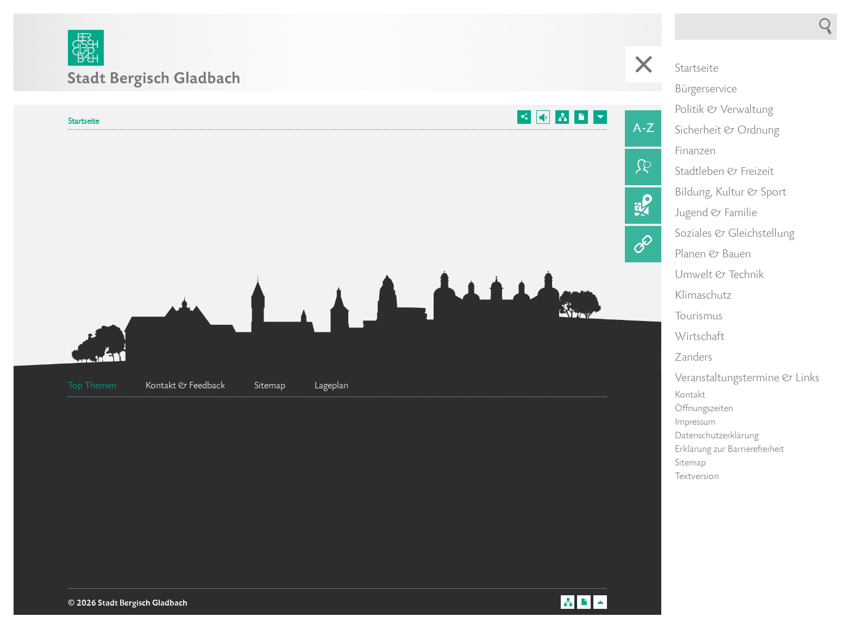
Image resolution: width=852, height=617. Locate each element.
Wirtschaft (699, 337)
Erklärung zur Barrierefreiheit (729, 450)
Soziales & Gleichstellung (734, 234)
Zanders (693, 358)
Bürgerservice (706, 90)
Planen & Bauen (713, 255)
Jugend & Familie (716, 213)
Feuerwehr (127, 481)
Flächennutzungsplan (151, 571)
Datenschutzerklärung (717, 436)
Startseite (83, 122)
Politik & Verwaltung (724, 110)
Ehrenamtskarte (430, 470)
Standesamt (487, 442)
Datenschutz (485, 528)
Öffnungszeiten (704, 409)
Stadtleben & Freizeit (724, 172)
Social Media (140, 520)
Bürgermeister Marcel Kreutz (301, 445)
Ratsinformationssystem (279, 477)
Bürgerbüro (129, 441)
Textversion (697, 477)
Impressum (695, 422)
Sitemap (690, 463)
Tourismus (699, 317)
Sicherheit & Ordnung (727, 131)
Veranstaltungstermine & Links (747, 379)
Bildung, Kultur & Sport (730, 193)
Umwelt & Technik (719, 275)
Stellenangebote (317, 508)
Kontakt (690, 395)
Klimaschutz (703, 296)
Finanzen (695, 152)
